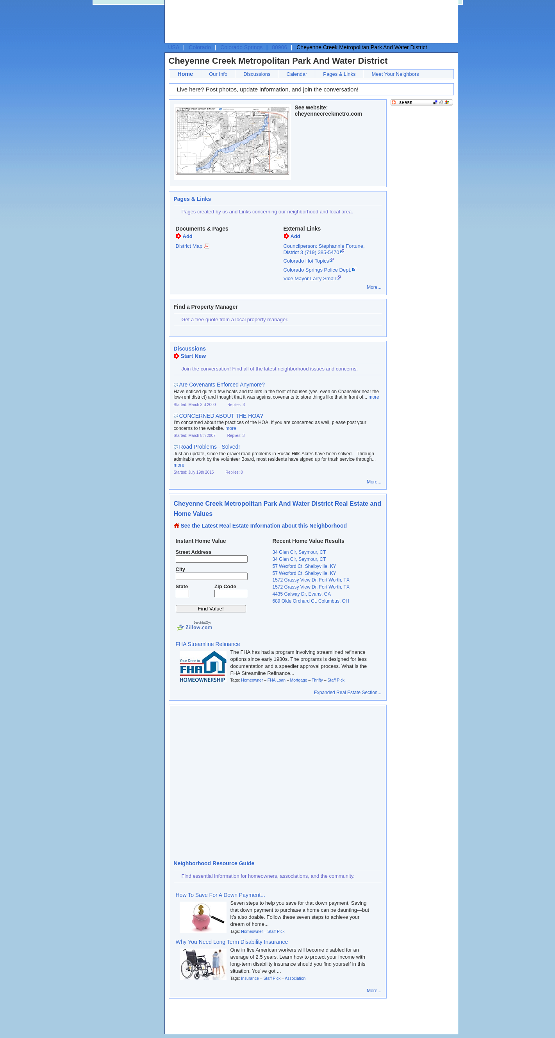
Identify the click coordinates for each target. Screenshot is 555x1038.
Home (185, 74)
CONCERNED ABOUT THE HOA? (221, 416)
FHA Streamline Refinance (208, 644)
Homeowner (252, 680)
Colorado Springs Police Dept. (318, 270)
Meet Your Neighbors (395, 74)
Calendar (297, 74)
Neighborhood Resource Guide (214, 863)
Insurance (250, 978)
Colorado (200, 47)
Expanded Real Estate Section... (348, 692)
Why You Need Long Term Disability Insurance (232, 942)
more (373, 397)
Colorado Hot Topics (306, 261)
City (181, 569)
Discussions (256, 74)
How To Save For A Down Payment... (220, 895)
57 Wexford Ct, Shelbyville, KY (304, 566)
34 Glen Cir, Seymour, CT (299, 552)
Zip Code (225, 586)
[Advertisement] (309, 21)
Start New (193, 356)
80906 (279, 47)
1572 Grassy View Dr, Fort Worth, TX (311, 580)
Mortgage (298, 680)
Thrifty (317, 680)
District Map (189, 246)
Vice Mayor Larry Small (310, 278)
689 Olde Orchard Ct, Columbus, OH (311, 601)
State (182, 586)
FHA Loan (277, 680)
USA (174, 47)
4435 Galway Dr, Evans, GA (302, 594)
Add (188, 236)
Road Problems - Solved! (209, 447)
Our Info (218, 74)
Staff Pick (335, 680)
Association (295, 978)
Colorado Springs (241, 47)
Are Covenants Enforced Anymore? (222, 384)
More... (374, 287)
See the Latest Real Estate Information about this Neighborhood (264, 526)
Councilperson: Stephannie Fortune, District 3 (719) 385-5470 (324, 249)
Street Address (194, 552)
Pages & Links (339, 74)
